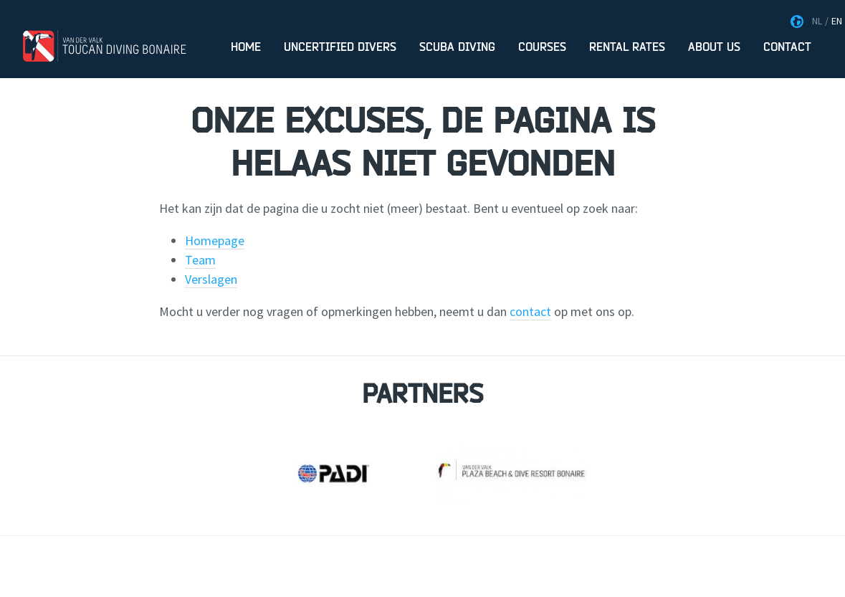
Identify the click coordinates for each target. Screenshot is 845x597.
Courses (542, 47)
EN (836, 20)
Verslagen (211, 279)
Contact (787, 47)
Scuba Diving (457, 47)
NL (817, 20)
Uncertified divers (340, 47)
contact (530, 311)
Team (200, 260)
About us (714, 47)
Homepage (214, 240)
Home (246, 47)
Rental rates (627, 47)
